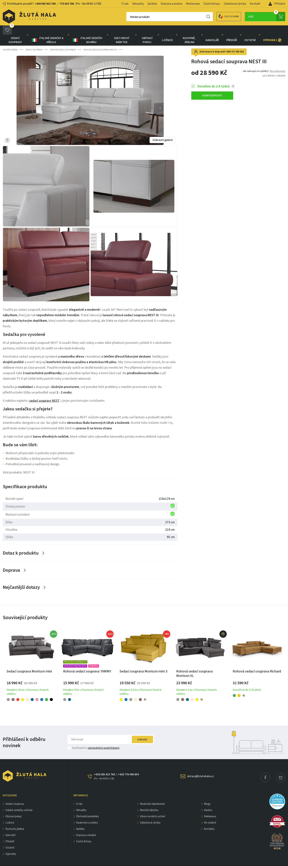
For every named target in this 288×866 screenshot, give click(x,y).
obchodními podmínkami (103, 739)
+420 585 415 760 (45, 4)
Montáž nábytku (149, 801)
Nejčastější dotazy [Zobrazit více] (21, 578)
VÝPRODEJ (272, 31)
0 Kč (266, 16)
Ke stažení (210, 813)
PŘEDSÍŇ (231, 31)
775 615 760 (67, 4)
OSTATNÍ (250, 31)
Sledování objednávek (152, 795)
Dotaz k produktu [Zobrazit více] (21, 543)
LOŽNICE (167, 31)
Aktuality (138, 4)
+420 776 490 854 (128, 765)
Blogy (207, 795)
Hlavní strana (10, 40)
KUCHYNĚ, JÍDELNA (189, 31)
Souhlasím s (95, 739)
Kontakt (255, 4)
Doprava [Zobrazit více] (11, 561)
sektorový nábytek (121, 31)
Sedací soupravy (15, 31)
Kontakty (209, 820)
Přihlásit (277, 4)
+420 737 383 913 (234, 42)
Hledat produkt (127, 17)
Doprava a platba (171, 4)
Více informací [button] (277, 62)
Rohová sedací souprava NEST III (100, 40)
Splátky (152, 4)
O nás (125, 4)
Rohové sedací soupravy (63, 40)
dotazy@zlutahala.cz (200, 767)
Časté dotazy (212, 4)
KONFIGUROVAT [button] (212, 86)
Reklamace (193, 4)
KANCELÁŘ (212, 31)
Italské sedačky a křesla (47, 31)
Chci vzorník (216, 16)
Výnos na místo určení (152, 807)
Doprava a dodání (86, 826)
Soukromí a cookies (87, 813)
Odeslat (142, 730)
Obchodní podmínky (87, 807)
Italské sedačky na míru (87, 31)
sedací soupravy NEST (44, 391)
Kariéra (208, 801)
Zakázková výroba (235, 4)
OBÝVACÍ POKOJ (147, 31)
